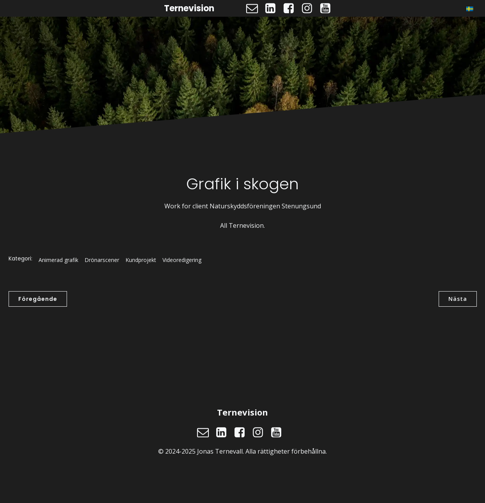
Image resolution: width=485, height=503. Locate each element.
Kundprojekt (140, 260)
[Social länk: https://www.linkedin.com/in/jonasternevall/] (273, 8)
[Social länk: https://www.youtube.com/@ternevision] (328, 8)
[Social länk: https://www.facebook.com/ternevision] (291, 8)
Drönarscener (102, 260)
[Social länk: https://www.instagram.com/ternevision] (310, 8)
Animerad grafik (58, 260)
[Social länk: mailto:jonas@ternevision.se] (255, 8)
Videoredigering (181, 260)
